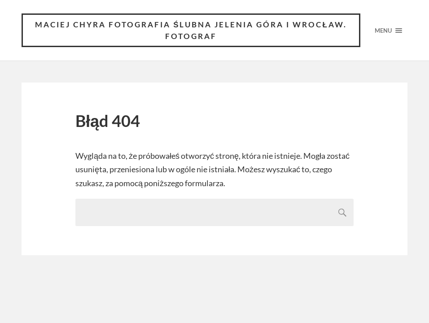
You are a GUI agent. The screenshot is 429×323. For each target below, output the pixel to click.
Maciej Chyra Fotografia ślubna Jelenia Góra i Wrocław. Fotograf (191, 30)
